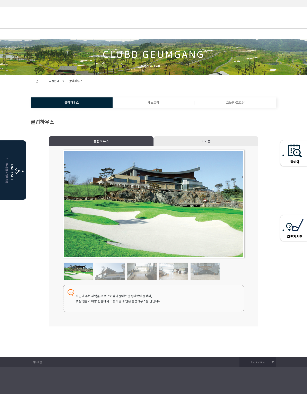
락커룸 (206, 141)
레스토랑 (153, 102)
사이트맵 (37, 362)
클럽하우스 (71, 102)
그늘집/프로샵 (235, 102)
